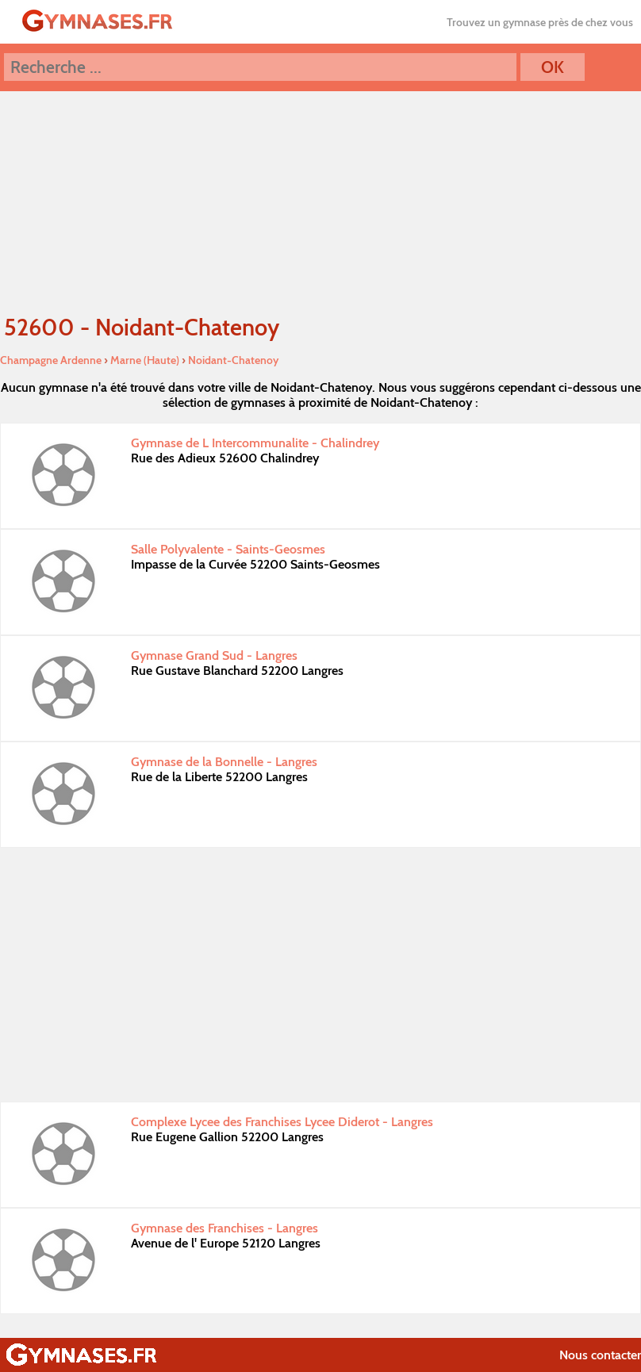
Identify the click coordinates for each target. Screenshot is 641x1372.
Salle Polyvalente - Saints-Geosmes (228, 549)
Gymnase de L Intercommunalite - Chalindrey (255, 442)
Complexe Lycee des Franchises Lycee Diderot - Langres (282, 1121)
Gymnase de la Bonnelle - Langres (224, 761)
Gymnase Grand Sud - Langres (214, 655)
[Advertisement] (320, 975)
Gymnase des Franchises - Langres (224, 1228)
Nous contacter (600, 1354)
